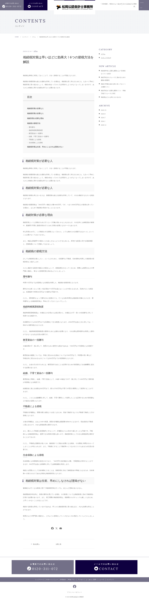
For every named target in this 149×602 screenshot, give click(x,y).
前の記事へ (36, 544)
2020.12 (103, 125)
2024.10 (103, 110)
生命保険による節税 (36, 143)
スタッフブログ (106, 58)
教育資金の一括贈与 (36, 133)
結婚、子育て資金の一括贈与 (39, 136)
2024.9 (103, 114)
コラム (36, 51)
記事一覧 (58, 544)
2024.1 (103, 121)
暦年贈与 (32, 127)
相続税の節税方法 (33, 123)
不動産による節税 (35, 139)
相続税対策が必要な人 (35, 108)
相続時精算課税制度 (36, 130)
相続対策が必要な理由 (35, 118)
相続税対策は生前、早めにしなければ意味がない (45, 147)
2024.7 (103, 118)
